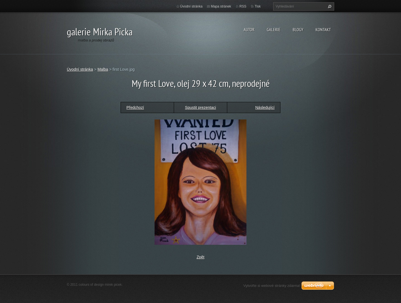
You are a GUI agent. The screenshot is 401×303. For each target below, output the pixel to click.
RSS (242, 6)
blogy (298, 29)
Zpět (200, 257)
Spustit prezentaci (200, 107)
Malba (102, 69)
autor (249, 29)
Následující (265, 107)
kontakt (323, 29)
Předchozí (135, 107)
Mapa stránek (221, 6)
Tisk (258, 6)
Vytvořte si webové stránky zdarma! (271, 286)
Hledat (329, 6)
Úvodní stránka (191, 6)
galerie (273, 29)
